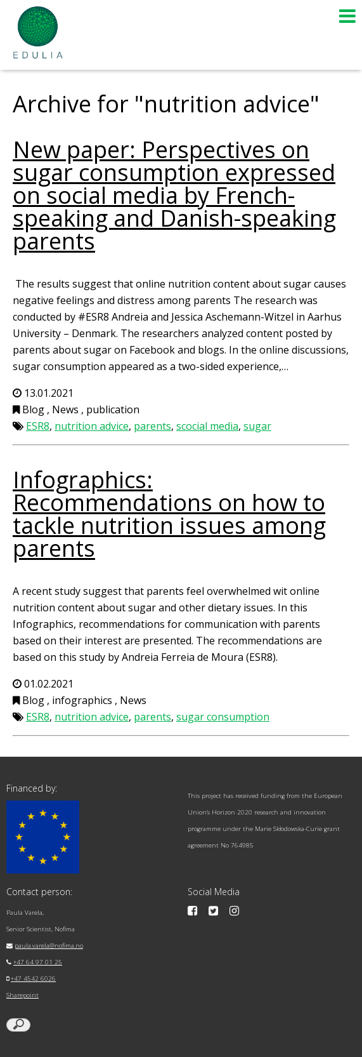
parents (152, 426)
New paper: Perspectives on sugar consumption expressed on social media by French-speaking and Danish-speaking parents (174, 195)
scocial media (207, 426)
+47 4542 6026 (33, 978)
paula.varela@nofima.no (49, 945)
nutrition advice (92, 426)
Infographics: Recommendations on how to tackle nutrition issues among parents (169, 514)
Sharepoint (22, 995)
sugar (257, 426)
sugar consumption (222, 717)
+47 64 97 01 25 (37, 962)
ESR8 (37, 426)
